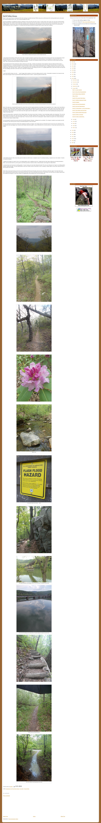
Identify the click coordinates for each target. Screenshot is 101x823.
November (75, 82)
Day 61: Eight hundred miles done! (79, 112)
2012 (73, 134)
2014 (73, 130)
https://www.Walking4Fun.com (89, 21)
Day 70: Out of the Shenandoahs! (79, 91)
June (74, 121)
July (74, 119)
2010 (73, 138)
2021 (73, 66)
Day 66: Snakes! (76, 102)
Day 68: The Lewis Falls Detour (79, 98)
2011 (73, 136)
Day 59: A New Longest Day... (79, 116)
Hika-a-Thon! (75, 96)
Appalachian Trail (9, 788)
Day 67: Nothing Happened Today (79, 100)
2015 (73, 78)
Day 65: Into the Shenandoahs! (79, 104)
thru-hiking (22, 788)
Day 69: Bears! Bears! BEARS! (79, 93)
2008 (73, 140)
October (74, 84)
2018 (73, 72)
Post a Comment (6, 795)
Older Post (63, 816)
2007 (73, 142)
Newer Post (5, 816)
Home (34, 816)
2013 (73, 132)
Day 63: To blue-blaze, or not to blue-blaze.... (82, 108)
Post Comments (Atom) (13, 818)
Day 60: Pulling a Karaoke (78, 114)
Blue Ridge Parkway (15, 788)
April (74, 125)
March (74, 127)
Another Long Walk (11, 7)
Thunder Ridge (26, 788)
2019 (73, 70)
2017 (73, 74)
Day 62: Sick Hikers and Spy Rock (79, 110)
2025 (73, 61)
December (75, 80)
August (74, 88)
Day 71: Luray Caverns (77, 89)
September (75, 86)
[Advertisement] (13, 806)
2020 (73, 68)
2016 (73, 76)
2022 (73, 63)
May (74, 123)
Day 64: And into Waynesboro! (79, 106)
